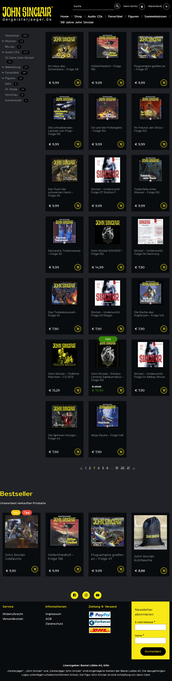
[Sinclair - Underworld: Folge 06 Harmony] (150, 239)
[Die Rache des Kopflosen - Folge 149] (150, 300)
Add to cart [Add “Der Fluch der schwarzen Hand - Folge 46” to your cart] (78, 206)
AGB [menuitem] (49, 618)
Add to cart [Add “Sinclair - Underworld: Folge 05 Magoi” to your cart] (121, 329)
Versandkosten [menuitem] (13, 618)
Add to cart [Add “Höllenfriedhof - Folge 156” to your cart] (121, 82)
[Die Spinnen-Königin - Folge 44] (64, 423)
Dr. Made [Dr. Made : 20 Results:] (15, 89)
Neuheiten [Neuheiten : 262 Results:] (17, 36)
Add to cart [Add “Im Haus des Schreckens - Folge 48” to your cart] (78, 82)
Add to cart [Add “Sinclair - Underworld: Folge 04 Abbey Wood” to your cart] (164, 390)
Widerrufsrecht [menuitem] (13, 614)
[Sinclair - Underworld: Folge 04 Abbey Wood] (150, 362)
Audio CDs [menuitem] (95, 16)
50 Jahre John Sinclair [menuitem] (77, 22)
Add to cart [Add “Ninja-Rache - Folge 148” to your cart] (121, 452)
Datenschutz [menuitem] (54, 623)
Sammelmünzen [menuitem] (155, 16)
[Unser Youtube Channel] (97, 595)
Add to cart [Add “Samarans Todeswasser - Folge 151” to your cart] (78, 267)
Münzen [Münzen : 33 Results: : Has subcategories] (14, 41)
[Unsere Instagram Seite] (86, 595)
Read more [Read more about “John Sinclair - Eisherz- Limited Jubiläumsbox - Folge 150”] (121, 390)
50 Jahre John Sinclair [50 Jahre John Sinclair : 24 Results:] (19, 60)
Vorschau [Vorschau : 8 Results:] (15, 95)
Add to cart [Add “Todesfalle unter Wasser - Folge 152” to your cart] (164, 206)
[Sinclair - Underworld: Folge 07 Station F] (107, 177)
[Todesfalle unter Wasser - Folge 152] (150, 177)
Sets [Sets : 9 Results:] (11, 84)
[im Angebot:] (107, 362)
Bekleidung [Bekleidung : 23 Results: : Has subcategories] (17, 67)
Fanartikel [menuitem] (115, 16)
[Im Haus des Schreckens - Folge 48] (64, 54)
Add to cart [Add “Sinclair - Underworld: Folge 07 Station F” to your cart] (121, 206)
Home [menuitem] (64, 16)
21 (128, 467)
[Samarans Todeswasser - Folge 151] (64, 239)
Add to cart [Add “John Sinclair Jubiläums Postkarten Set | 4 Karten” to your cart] (35, 569)
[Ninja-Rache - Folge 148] (107, 423)
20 (122, 467)
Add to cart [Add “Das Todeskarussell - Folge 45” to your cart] (78, 329)
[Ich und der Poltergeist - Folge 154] (107, 116)
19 (116, 467)
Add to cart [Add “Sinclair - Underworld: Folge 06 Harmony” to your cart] (164, 267)
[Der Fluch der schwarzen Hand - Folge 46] (64, 177)
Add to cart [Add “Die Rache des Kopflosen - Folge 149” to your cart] (164, 329)
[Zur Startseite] (30, 13)
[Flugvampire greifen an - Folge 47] (150, 54)
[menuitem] (130, 6)
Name (139, 635)
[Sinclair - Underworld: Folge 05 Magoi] (107, 300)
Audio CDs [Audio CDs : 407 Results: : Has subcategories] (17, 52)
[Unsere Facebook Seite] (74, 595)
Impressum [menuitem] (53, 614)
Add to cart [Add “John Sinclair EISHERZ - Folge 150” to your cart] (121, 267)
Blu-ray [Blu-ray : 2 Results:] (13, 47)
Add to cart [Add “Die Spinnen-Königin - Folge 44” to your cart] (78, 452)
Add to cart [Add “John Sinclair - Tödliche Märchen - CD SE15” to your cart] (78, 390)
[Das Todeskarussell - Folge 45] (64, 300)
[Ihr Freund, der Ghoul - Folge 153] (150, 116)
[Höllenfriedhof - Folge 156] (107, 54)
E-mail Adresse (145, 622)
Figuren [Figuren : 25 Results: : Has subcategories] (14, 78)
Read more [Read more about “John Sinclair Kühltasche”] (164, 571)
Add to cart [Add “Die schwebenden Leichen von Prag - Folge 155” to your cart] (78, 144)
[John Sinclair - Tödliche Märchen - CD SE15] (64, 362)
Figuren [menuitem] (133, 16)
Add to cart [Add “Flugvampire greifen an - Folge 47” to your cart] (164, 82)
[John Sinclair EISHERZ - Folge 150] (107, 239)
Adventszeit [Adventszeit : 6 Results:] (16, 100)
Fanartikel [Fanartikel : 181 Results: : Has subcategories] (16, 73)
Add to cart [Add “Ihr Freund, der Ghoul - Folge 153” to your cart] (164, 144)
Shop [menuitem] (78, 16)
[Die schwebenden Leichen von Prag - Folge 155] (64, 116)
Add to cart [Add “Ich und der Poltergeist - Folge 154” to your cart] (121, 144)
